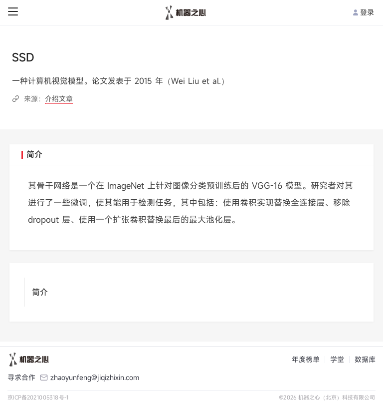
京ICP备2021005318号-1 (38, 397)
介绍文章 (59, 98)
